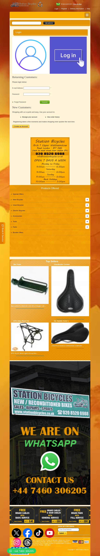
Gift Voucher (15, 540)
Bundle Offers (18, 232)
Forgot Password (20, 102)
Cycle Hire (31, 540)
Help (88, 9)
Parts (15, 227)
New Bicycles (18, 200)
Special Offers (18, 194)
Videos (37, 543)
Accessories (17, 216)
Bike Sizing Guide (22, 545)
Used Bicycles (18, 205)
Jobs (17, 541)
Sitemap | (47, 545)
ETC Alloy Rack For (21, 321)
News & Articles (28, 543)
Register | (65, 9)
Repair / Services (46, 541)
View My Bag (77, 4)
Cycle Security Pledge (36, 545)
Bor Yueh (17, 264)
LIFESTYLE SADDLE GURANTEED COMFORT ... (67, 346)
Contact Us (23, 540)
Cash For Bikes (35, 541)
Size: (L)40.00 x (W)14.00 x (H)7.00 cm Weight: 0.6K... (28, 306)
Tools (15, 221)
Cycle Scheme (58, 541)
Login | (57, 9)
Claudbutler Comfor (62, 264)
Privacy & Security (52, 540)
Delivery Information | (78, 9)
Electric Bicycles (19, 211)
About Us (61, 540)
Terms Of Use (40, 540)
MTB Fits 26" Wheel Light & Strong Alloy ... (24, 353)
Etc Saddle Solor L (61, 321)
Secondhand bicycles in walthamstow (52, 543)
